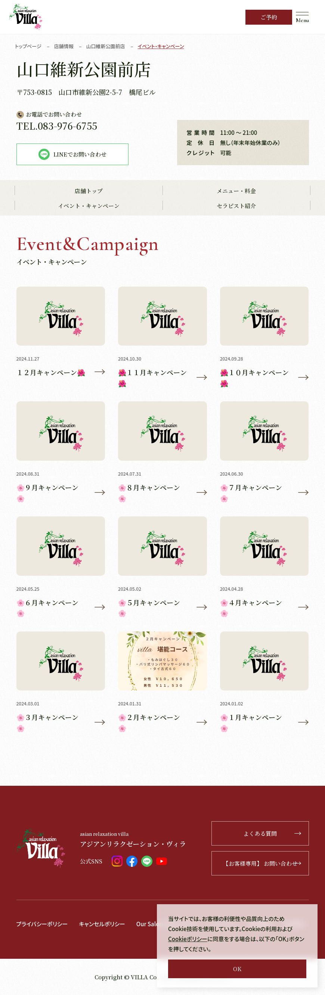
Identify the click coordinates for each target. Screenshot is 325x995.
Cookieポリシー (187, 939)
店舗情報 (64, 46)
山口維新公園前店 (105, 46)
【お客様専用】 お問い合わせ (262, 863)
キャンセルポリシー (102, 924)
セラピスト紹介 (236, 206)
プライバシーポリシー (42, 924)
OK (237, 969)
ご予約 (268, 17)
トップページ (28, 46)
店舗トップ (89, 191)
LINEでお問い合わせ (72, 154)
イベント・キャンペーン (89, 206)
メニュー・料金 (236, 191)
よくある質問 (272, 833)
